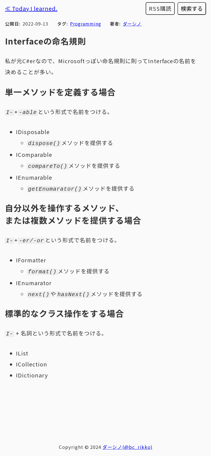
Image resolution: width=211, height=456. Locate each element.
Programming (85, 23)
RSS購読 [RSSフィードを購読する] (160, 8)
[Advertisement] (105, 405)
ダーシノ (132, 23)
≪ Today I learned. (31, 8)
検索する (192, 8)
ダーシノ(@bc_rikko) (127, 442)
